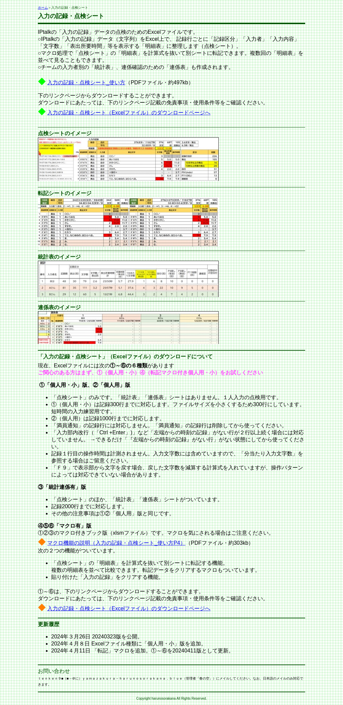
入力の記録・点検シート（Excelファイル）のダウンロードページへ (128, 112)
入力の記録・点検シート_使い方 (86, 82)
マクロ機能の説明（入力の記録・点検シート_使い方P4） (116, 543)
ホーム (43, 7)
